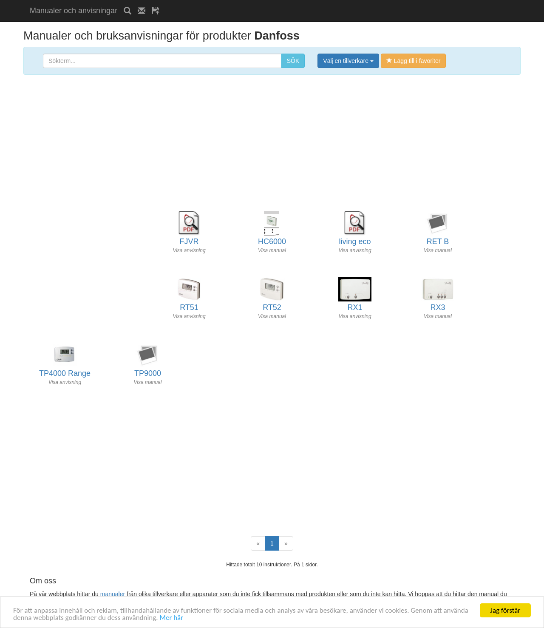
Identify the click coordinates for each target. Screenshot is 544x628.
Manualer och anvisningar (73, 10)
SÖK (293, 60)
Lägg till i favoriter (413, 60)
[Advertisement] (265, 3)
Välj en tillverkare (348, 60)
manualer (112, 594)
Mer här (171, 618)
